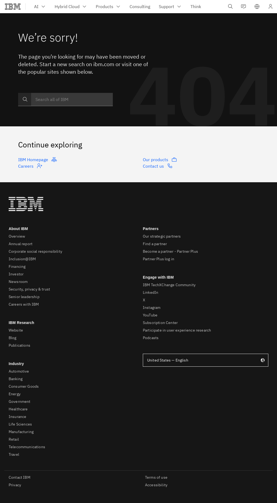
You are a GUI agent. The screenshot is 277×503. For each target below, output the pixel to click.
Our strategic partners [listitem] (162, 236)
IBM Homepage (37, 159)
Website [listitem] (16, 330)
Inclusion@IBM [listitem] (22, 258)
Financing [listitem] (17, 266)
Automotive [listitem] (19, 371)
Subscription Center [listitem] (160, 322)
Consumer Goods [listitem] (24, 386)
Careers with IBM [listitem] (24, 304)
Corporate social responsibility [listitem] (35, 251)
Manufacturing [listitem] (21, 431)
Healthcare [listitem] (18, 409)
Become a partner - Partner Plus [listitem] (170, 251)
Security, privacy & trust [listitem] (29, 289)
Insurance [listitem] (17, 416)
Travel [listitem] (14, 454)
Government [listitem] (20, 401)
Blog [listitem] (13, 337)
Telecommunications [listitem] (27, 446)
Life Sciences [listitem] (20, 424)
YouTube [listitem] (150, 315)
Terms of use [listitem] (156, 477)
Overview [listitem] (17, 236)
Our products (160, 159)
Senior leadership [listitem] (24, 296)
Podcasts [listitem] (151, 337)
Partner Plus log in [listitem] (158, 258)
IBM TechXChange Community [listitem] (169, 284)
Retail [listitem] (14, 439)
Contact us (158, 165)
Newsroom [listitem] (18, 281)
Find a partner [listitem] (155, 243)
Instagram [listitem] (151, 307)
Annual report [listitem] (20, 243)
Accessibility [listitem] (156, 484)
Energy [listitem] (15, 393)
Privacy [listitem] (15, 484)
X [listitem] (144, 300)
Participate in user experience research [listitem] (177, 330)
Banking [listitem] (15, 378)
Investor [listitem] (16, 274)
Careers (30, 165)
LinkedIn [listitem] (150, 292)
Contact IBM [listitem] (19, 477)
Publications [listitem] (19, 345)
